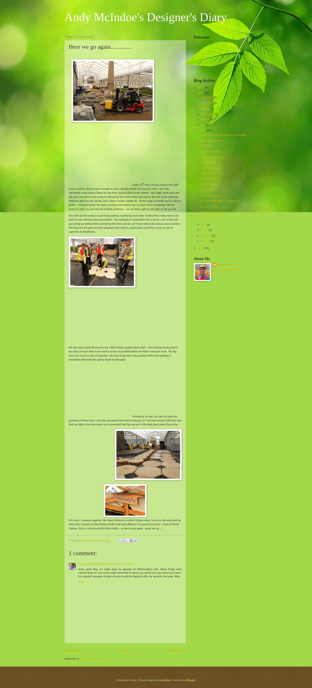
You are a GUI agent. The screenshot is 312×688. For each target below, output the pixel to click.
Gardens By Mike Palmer (93, 564)
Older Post (177, 651)
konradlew (165, 680)
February (206, 235)
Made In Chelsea (209, 179)
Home (126, 651)
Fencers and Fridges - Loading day (220, 200)
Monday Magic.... (210, 184)
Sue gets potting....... (212, 206)
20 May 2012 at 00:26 (121, 564)
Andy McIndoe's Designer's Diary (145, 17)
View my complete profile (227, 269)
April (204, 224)
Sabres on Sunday (210, 151)
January (206, 241)
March (205, 229)
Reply (81, 581)
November (207, 102)
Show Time (206, 146)
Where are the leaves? (213, 212)
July (203, 124)
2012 (201, 92)
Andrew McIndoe (227, 264)
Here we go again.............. (215, 195)
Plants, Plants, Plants (212, 173)
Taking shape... (208, 190)
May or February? (210, 217)
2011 (201, 248)
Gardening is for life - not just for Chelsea (223, 134)
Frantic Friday (208, 162)
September (207, 113)
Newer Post (73, 651)
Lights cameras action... (213, 156)
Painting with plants (211, 167)
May (203, 130)
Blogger (190, 680)
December (207, 97)
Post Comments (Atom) (93, 658)
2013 (201, 87)
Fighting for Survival (211, 140)
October (206, 108)
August (205, 119)
